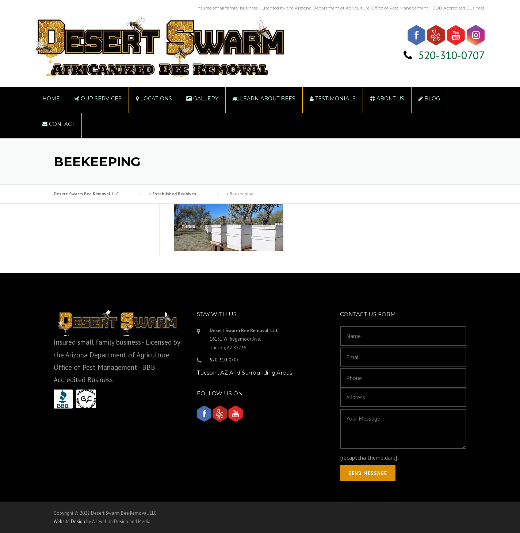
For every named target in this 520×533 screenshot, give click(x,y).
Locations (154, 98)
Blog (429, 98)
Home (51, 98)
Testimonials (333, 98)
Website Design (69, 521)
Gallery (202, 98)
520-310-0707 (451, 55)
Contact (58, 124)
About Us (387, 98)
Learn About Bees (264, 98)
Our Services (98, 98)
